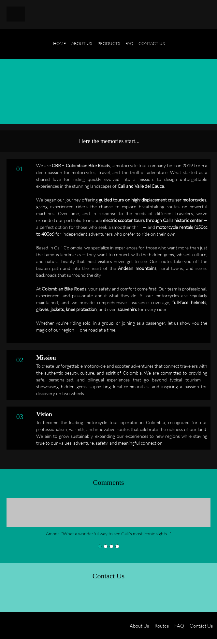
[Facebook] (61, 596)
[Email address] (30, 596)
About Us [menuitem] (139, 626)
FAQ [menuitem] (179, 626)
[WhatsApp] (92, 596)
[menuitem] (59, 47)
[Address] (45, 596)
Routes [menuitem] (161, 626)
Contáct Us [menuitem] (201, 626)
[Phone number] (14, 596)
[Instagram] (77, 596)
